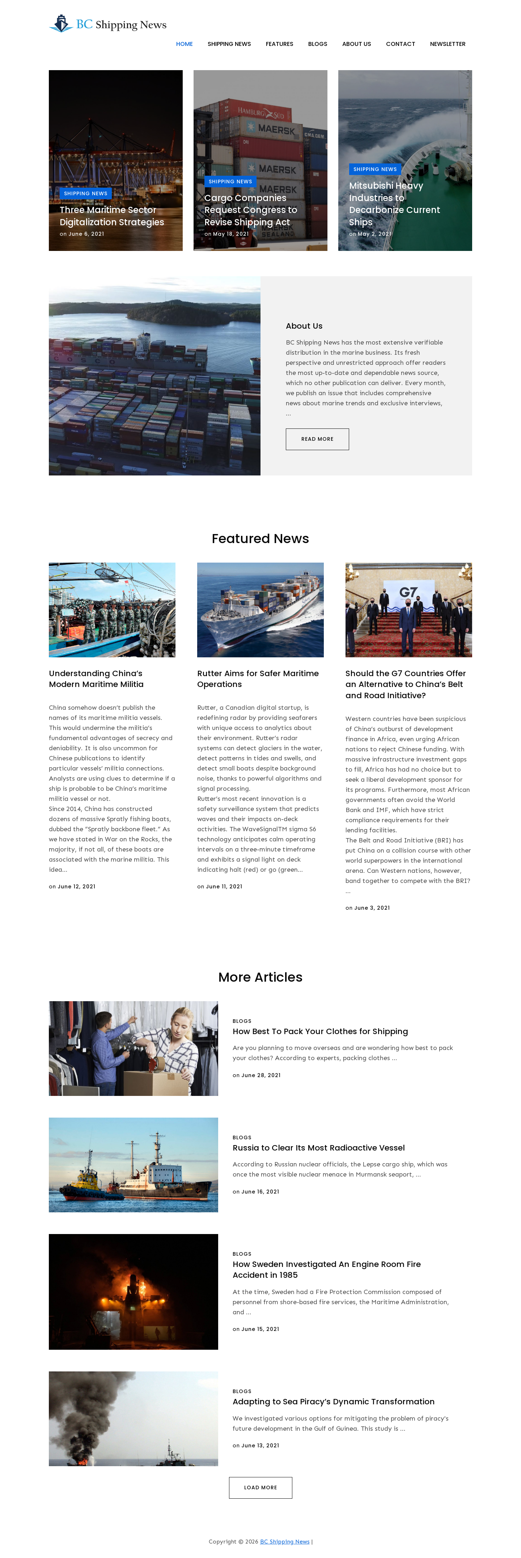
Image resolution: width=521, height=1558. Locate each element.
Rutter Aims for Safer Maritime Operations (258, 679)
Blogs (317, 44)
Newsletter (448, 44)
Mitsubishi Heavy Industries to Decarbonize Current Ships (394, 204)
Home (184, 44)
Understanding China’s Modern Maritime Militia (96, 679)
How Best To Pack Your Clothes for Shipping (320, 1031)
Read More (317, 439)
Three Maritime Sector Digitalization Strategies (112, 216)
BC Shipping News (285, 1541)
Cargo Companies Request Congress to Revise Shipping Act (250, 210)
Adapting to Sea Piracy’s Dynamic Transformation (334, 1402)
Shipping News (229, 44)
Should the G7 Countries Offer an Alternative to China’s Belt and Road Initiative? (406, 684)
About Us (356, 44)
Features (279, 44)
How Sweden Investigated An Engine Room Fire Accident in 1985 (327, 1270)
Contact (400, 44)
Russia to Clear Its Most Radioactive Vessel (319, 1147)
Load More (260, 1487)
